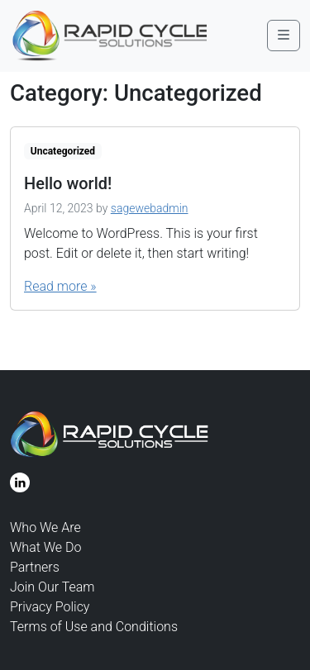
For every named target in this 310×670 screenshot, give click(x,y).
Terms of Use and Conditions (94, 626)
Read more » (60, 286)
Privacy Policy (49, 607)
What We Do (45, 547)
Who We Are (45, 527)
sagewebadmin (149, 208)
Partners (35, 567)
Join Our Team (52, 587)
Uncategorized (63, 151)
